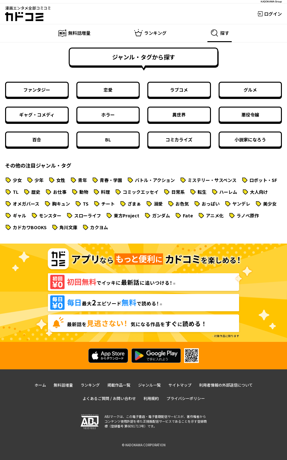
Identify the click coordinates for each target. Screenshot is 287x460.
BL (108, 139)
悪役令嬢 (250, 114)
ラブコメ (179, 90)
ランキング (90, 385)
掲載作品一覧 (118, 385)
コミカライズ (179, 139)
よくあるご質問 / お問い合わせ (109, 398)
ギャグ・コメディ (37, 114)
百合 (36, 139)
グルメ (250, 90)
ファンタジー (36, 90)
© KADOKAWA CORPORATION (144, 444)
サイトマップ (179, 385)
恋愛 (108, 90)
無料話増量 (63, 385)
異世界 (179, 114)
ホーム (40, 385)
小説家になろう (250, 139)
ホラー (108, 114)
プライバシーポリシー (186, 398)
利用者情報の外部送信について (226, 385)
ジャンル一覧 (149, 385)
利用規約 (151, 398)
